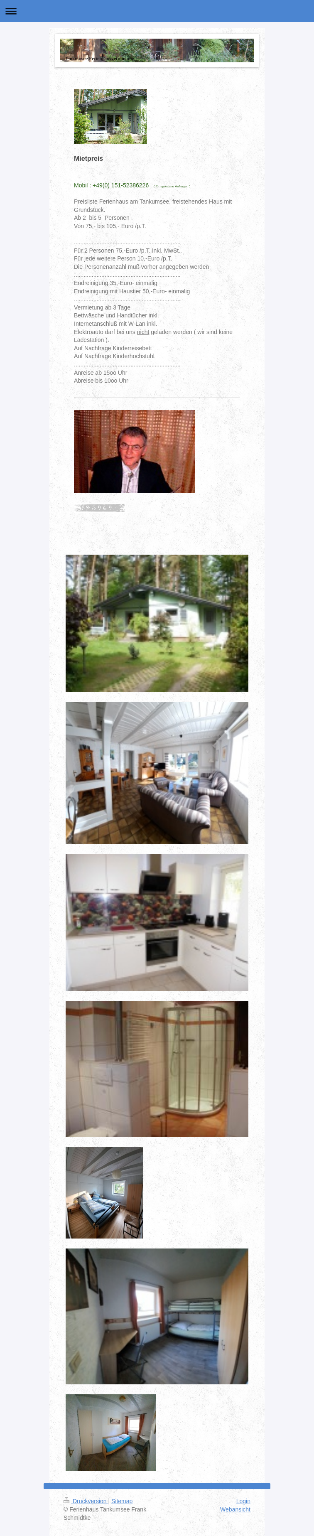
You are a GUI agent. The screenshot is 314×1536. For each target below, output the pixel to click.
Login (243, 1501)
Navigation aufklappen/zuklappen (157, 11)
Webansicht (235, 1509)
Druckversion (86, 1501)
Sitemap (121, 1501)
